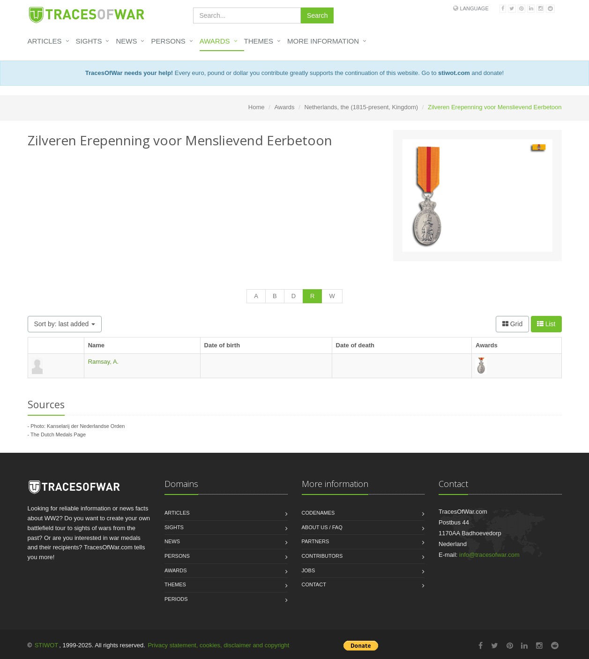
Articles (45, 41)
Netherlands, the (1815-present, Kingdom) (361, 107)
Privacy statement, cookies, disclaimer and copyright (218, 645)
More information (323, 41)
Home (256, 107)
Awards (215, 41)
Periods (176, 599)
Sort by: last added (65, 324)
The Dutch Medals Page (58, 434)
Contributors (322, 556)
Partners (315, 541)
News (126, 41)
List (546, 324)
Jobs (308, 570)
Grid (512, 324)
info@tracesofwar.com (489, 554)
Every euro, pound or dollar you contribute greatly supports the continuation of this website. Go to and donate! (294, 72)
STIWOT (47, 645)
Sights (89, 41)
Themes (259, 41)
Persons (168, 41)
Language (474, 8)
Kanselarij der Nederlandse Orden (86, 426)
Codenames (318, 513)
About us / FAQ (322, 527)
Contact (314, 584)
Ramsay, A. (103, 361)
